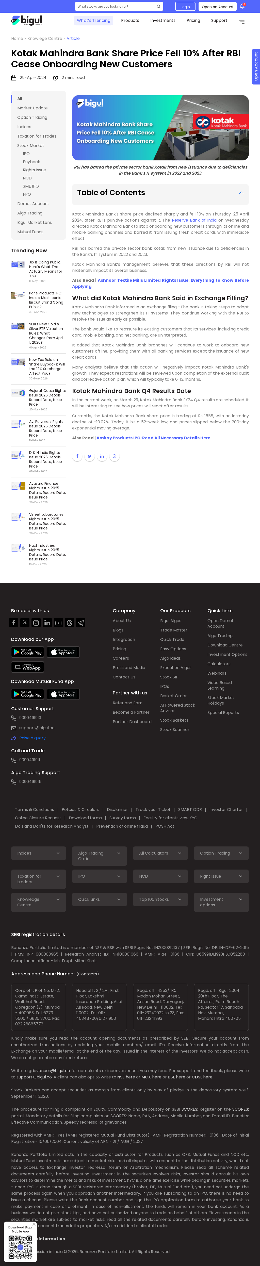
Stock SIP (169, 677)
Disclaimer (117, 809)
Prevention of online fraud (122, 826)
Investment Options (227, 654)
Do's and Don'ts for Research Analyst (52, 826)
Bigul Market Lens (34, 222)
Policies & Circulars (80, 809)
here (130, 1077)
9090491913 (30, 718)
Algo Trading (29, 213)
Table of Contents (111, 192)
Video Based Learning (219, 685)
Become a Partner (131, 712)
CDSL (197, 1077)
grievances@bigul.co (49, 1071)
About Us (122, 621)
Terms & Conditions (34, 809)
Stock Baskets (174, 720)
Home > (19, 38)
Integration (124, 639)
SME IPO (31, 186)
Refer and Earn (127, 703)
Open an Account (218, 6)
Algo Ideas (170, 658)
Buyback (31, 162)
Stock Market (30, 145)
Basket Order (173, 696)
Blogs (118, 630)
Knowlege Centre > (47, 38)
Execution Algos (175, 668)
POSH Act (164, 826)
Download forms (85, 818)
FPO (27, 194)
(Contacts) (87, 974)
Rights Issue (34, 170)
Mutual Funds (30, 232)
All (19, 99)
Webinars (216, 673)
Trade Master (173, 630)
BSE (171, 1077)
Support (219, 20)
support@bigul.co (37, 728)
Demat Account (33, 204)
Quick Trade (172, 639)
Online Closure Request (38, 818)
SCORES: (190, 1109)
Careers (121, 658)
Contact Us (124, 677)
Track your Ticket (153, 809)
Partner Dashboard (132, 722)
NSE (121, 1077)
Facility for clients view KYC (170, 818)
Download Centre (225, 645)
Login (185, 6)
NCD (27, 178)
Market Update (32, 108)
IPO (26, 154)
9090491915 (30, 782)
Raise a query (32, 738)
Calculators (219, 664)
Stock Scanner (174, 729)
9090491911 (29, 760)
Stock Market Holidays (220, 700)
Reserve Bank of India (194, 220)
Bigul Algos (170, 621)
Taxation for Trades (36, 136)
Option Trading (32, 117)
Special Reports (223, 712)
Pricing (193, 20)
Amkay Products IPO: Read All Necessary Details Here (153, 438)
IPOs (164, 686)
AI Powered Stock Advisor (177, 708)
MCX (146, 1077)
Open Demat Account (220, 623)
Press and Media (129, 668)
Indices (24, 127)
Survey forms (122, 818)
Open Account (256, 66)
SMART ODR (190, 809)
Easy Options (173, 649)
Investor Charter (226, 809)
